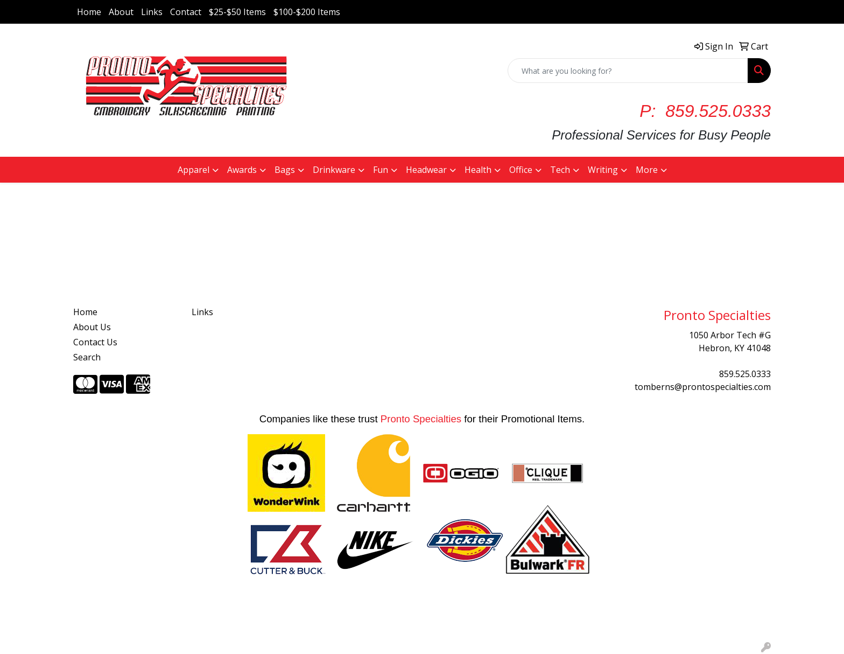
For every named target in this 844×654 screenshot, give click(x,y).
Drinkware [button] (334, 170)
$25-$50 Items (237, 12)
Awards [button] (242, 170)
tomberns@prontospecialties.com (703, 387)
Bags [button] (285, 170)
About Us (92, 327)
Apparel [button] (193, 170)
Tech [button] (560, 170)
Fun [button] (380, 170)
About (121, 12)
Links (152, 12)
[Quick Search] (628, 70)
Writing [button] (603, 170)
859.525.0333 (745, 374)
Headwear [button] (426, 170)
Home (89, 12)
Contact (185, 12)
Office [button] (520, 170)
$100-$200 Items (306, 12)
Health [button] (478, 170)
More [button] (647, 170)
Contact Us (95, 342)
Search (87, 357)
